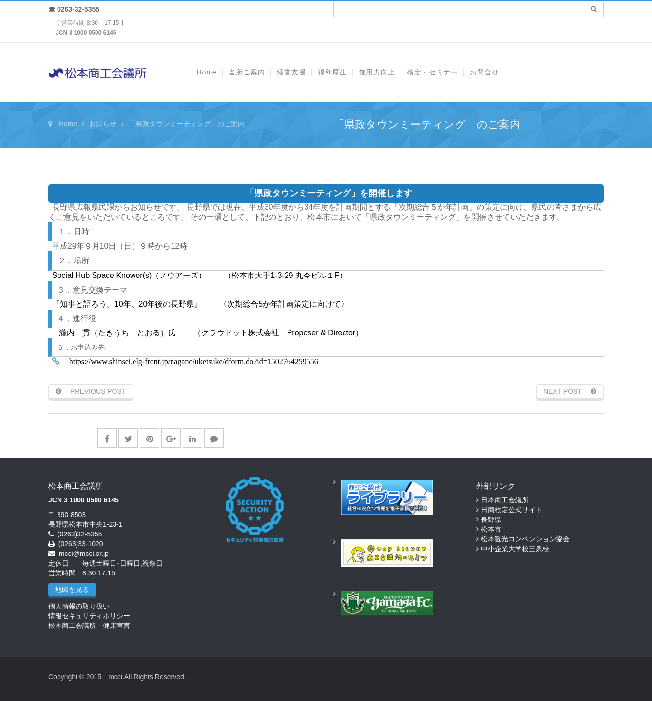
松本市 (491, 529)
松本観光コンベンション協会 (525, 539)
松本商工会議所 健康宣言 (89, 625)
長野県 (491, 519)
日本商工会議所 (505, 500)
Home (68, 124)
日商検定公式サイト (511, 510)
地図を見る (72, 589)
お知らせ (102, 124)
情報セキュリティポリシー (89, 616)
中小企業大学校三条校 (515, 549)
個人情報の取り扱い (79, 606)
